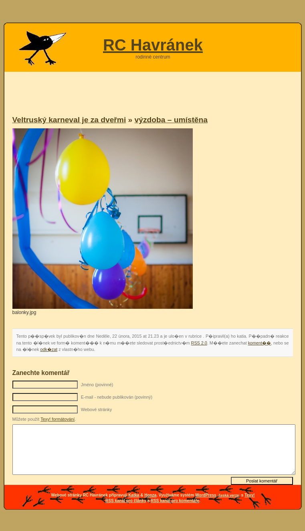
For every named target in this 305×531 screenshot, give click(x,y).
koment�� (259, 342)
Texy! (249, 495)
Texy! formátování (57, 419)
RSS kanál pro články (125, 501)
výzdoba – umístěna (171, 120)
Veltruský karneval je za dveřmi (69, 120)
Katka (133, 495)
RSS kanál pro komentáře (175, 501)
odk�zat (48, 349)
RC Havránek (153, 45)
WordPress (205, 495)
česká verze (228, 495)
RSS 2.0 (199, 342)
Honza (150, 495)
